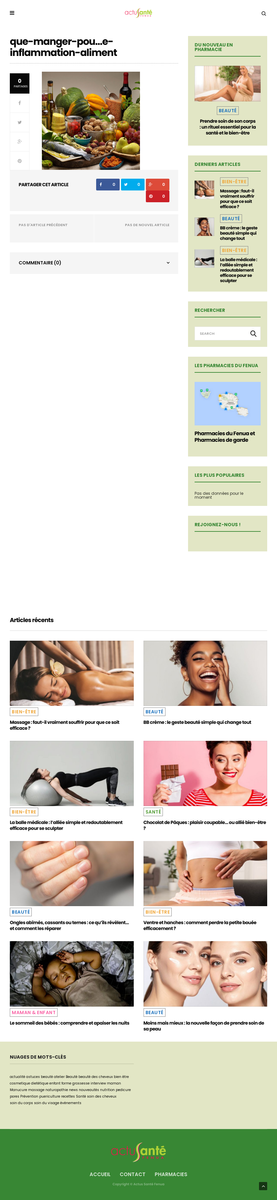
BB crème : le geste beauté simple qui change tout (238, 233)
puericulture (49, 1096)
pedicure (123, 1089)
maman (114, 1083)
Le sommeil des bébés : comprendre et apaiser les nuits (69, 1023)
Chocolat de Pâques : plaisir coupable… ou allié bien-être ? (205, 825)
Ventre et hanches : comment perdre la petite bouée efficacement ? (200, 925)
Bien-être (234, 181)
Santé (153, 812)
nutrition (107, 1089)
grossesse (81, 1083)
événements (70, 1103)
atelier (59, 1076)
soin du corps (21, 1103)
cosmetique (20, 1083)
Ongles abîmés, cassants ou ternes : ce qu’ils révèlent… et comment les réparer (69, 925)
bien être (121, 1076)
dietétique (39, 1083)
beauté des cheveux (95, 1076)
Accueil (100, 1174)
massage (36, 1089)
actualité (17, 1076)
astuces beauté (39, 1076)
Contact (133, 1174)
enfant (55, 1083)
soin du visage (46, 1103)
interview (98, 1083)
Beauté (228, 110)
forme (66, 1083)
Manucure (18, 1089)
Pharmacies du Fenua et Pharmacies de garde (225, 437)
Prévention (29, 1096)
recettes (68, 1096)
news (73, 1089)
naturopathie (56, 1089)
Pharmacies (171, 1174)
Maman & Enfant (34, 1012)
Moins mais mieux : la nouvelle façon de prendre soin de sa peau (204, 1026)
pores (14, 1096)
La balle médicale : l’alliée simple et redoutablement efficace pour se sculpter (238, 270)
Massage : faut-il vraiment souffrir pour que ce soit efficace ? (237, 199)
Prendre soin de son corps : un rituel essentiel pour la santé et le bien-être (227, 127)
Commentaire (40, 263)
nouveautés (89, 1089)
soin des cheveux (101, 1096)
